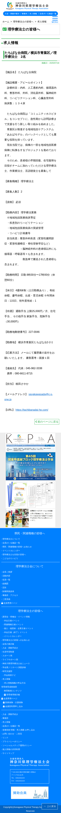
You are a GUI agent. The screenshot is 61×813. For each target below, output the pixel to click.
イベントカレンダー (11, 551)
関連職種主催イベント (14, 624)
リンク (5, 738)
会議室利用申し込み (13, 706)
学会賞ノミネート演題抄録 (14, 667)
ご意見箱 (6, 599)
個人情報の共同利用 (11, 749)
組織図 (5, 583)
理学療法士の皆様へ (23, 21)
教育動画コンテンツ (13, 691)
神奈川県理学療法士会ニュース (16, 663)
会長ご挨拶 (7, 572)
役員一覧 (6, 580)
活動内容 (6, 576)
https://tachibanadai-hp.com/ (32, 409)
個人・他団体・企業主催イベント (18, 628)
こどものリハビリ (10, 558)
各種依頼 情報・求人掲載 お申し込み (18, 730)
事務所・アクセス (10, 595)
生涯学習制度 (8, 652)
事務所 (5, 718)
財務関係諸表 (8, 591)
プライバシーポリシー (12, 741)
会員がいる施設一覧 (11, 726)
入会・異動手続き (10, 714)
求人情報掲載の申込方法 (15, 683)
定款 (4, 587)
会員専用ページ (9, 698)
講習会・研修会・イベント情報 (16, 617)
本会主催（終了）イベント (15, 632)
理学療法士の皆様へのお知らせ (16, 640)
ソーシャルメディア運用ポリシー (17, 745)
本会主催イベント (12, 620)
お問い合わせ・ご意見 (12, 734)
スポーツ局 (7, 656)
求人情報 (42, 21)
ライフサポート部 (10, 659)
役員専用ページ (9, 603)
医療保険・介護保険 (13, 702)
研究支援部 (7, 671)
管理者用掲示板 (12, 695)
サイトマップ (8, 753)
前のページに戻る (46, 421)
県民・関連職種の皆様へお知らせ (17, 547)
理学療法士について (11, 539)
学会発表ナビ (10, 675)
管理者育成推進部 (9, 687)
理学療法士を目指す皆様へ (14, 554)
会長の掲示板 (8, 644)
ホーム (5, 21)
